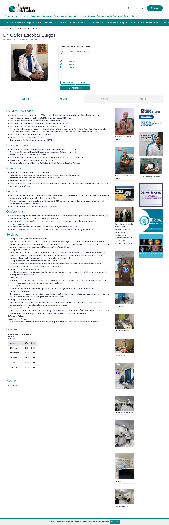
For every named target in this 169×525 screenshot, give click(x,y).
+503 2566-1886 (68, 61)
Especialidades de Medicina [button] (41, 22)
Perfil (25, 99)
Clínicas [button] (138, 22)
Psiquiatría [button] (125, 22)
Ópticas (91, 16)
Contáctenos (75, 87)
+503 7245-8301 (68, 67)
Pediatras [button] (64, 22)
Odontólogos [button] (80, 22)
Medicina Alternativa (18, 28)
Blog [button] (126, 16)
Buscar (155, 8)
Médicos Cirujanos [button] (14, 22)
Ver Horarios (68, 82)
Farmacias (47, 16)
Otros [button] (134, 16)
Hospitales (35, 16)
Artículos (143, 99)
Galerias (104, 99)
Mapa (83, 82)
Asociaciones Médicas (18, 16)
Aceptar (114, 521)
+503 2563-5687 (68, 64)
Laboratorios (80, 16)
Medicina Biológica (35, 28)
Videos (64, 99)
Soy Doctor (135, 8)
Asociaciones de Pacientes (109, 16)
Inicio (6, 28)
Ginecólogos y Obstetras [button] (103, 22)
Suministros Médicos (63, 16)
